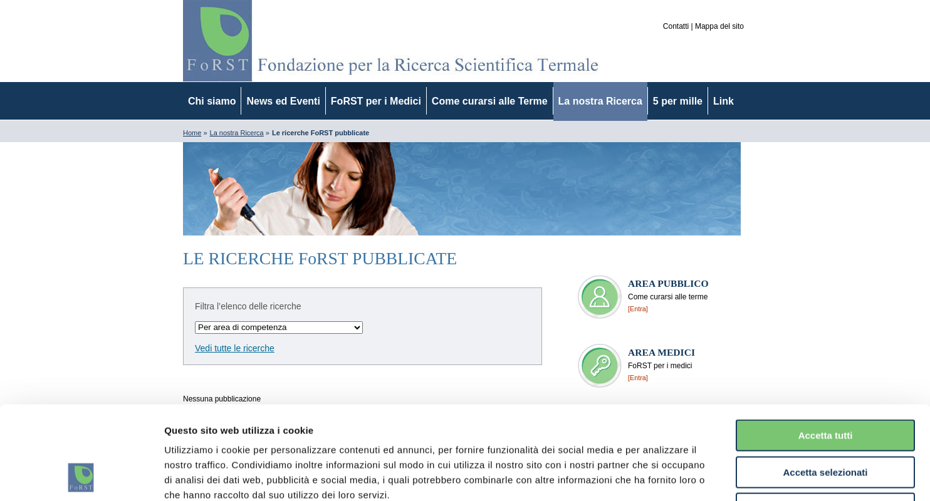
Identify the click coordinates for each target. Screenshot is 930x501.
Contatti (676, 26)
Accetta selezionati (825, 385)
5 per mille (678, 101)
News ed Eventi (283, 101)
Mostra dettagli (659, 476)
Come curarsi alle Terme (490, 101)
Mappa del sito (719, 26)
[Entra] (638, 308)
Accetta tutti (825, 348)
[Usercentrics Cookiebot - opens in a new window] (81, 476)
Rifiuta (825, 421)
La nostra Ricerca (600, 101)
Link (723, 101)
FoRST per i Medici (376, 101)
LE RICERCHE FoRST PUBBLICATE (320, 258)
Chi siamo (212, 101)
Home (192, 133)
